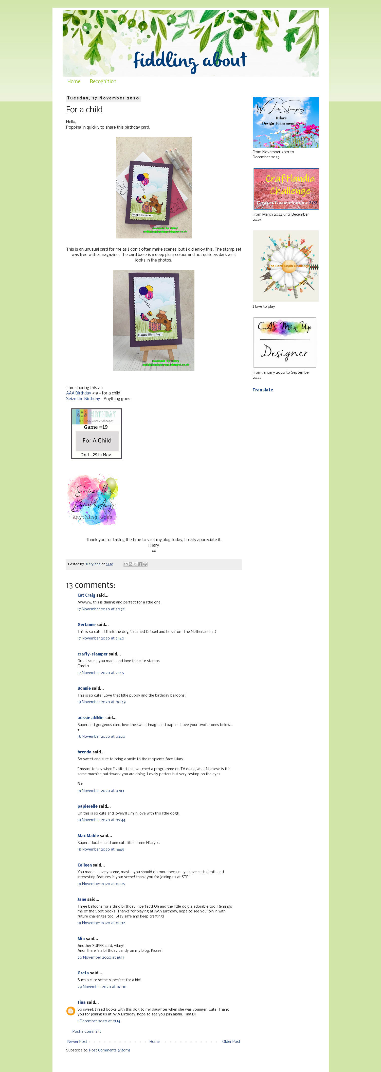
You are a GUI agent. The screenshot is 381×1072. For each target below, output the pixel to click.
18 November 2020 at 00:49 (102, 702)
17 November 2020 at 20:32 (101, 609)
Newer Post (77, 1042)
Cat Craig (86, 596)
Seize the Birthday (83, 399)
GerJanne (87, 625)
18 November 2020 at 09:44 (101, 820)
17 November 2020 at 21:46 (101, 673)
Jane (82, 900)
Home (73, 81)
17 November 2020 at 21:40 (101, 638)
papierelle (88, 807)
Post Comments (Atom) (109, 1050)
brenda (85, 752)
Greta (83, 973)
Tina (82, 1003)
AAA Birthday (78, 393)
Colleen (85, 865)
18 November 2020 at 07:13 (101, 791)
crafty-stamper (93, 654)
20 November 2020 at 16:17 (101, 958)
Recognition (103, 81)
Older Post (231, 1042)
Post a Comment (86, 1032)
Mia (81, 939)
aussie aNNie (90, 718)
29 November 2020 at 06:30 (102, 987)
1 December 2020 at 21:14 (99, 1021)
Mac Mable (88, 836)
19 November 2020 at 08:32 (101, 923)
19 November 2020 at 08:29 (101, 884)
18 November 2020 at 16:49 (101, 850)
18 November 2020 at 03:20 (101, 737)
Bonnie (84, 689)
